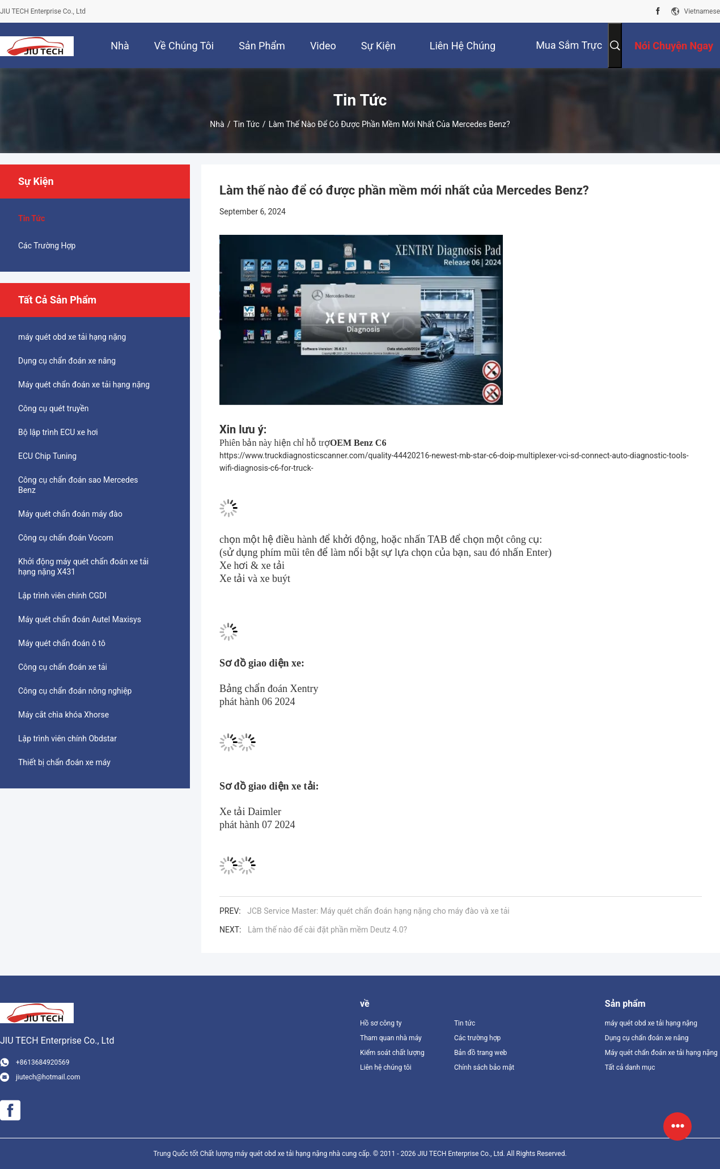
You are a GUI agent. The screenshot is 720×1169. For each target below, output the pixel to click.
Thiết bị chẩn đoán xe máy (64, 762)
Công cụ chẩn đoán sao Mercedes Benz (78, 485)
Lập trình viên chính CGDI (62, 595)
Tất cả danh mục (630, 1067)
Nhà (217, 124)
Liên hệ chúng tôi (386, 1067)
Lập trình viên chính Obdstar (67, 738)
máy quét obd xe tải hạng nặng (72, 336)
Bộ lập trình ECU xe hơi (58, 432)
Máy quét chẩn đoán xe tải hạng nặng (84, 384)
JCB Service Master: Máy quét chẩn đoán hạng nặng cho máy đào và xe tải (378, 910)
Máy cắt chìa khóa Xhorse (63, 714)
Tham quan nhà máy (391, 1038)
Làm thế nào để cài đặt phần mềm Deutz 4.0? (327, 929)
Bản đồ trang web (480, 1053)
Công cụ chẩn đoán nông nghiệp (75, 690)
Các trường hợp (46, 245)
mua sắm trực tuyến (569, 53)
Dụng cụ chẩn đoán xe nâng (67, 360)
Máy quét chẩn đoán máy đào (70, 513)
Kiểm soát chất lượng (392, 1053)
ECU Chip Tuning (47, 456)
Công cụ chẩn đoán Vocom (65, 537)
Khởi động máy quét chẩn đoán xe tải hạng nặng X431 (83, 566)
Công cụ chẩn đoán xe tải (62, 667)
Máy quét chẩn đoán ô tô (61, 643)
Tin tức (246, 124)
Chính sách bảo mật (484, 1067)
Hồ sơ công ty (380, 1023)
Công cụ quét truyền (53, 408)
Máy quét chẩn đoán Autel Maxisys (79, 619)
